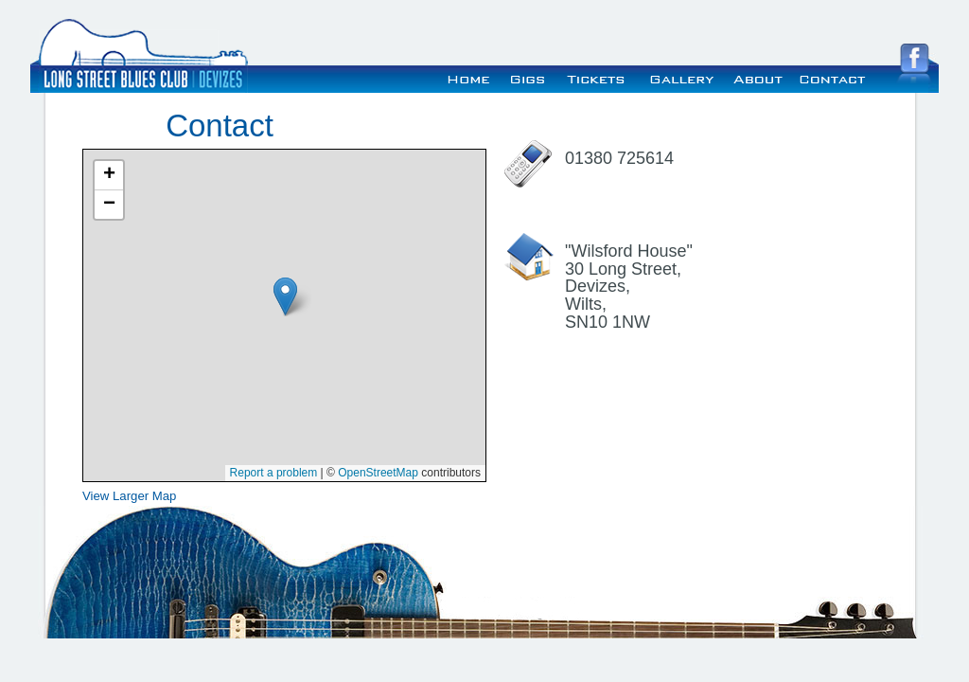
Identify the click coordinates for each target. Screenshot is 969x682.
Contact (832, 77)
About (757, 77)
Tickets (597, 77)
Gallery (679, 77)
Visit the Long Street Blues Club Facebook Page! (914, 63)
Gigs (529, 77)
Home (469, 77)
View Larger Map (129, 496)
